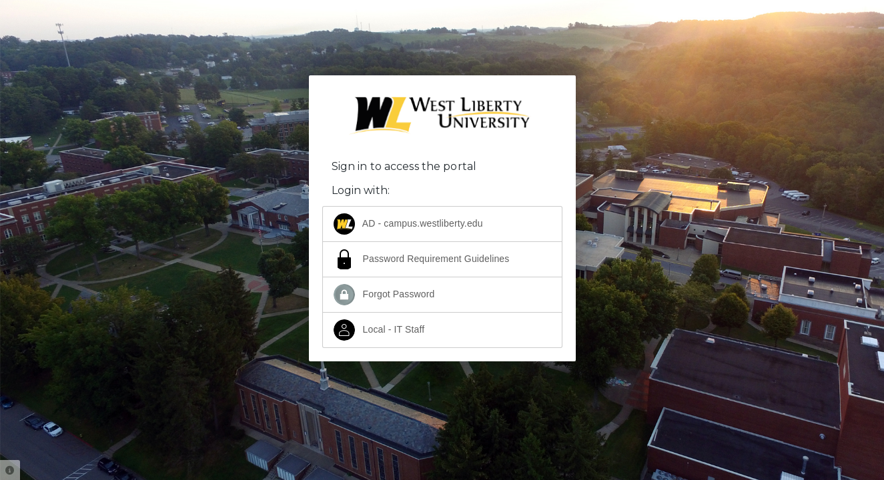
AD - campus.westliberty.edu (408, 224)
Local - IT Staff (379, 330)
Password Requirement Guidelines (422, 259)
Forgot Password (384, 294)
